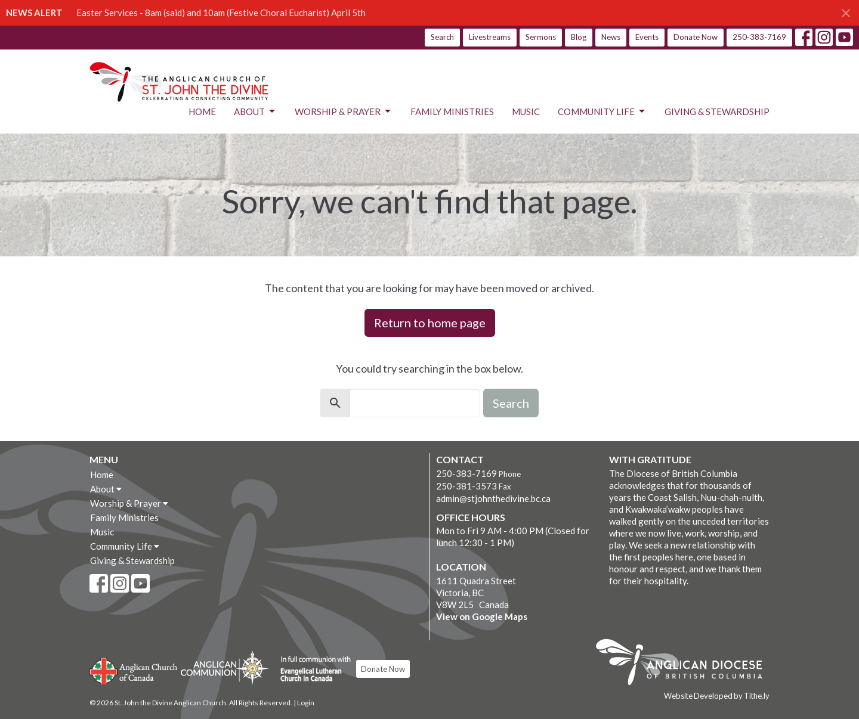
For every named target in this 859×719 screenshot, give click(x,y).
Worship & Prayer (344, 111)
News (610, 37)
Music (526, 111)
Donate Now (695, 37)
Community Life (602, 111)
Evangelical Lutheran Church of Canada (311, 669)
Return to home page (430, 322)
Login (305, 702)
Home (202, 111)
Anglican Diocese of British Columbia (685, 664)
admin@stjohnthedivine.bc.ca (493, 498)
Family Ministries (452, 111)
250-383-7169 (759, 37)
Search (442, 37)
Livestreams (490, 37)
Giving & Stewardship (717, 111)
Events (647, 37)
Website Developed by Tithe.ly (717, 696)
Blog (578, 37)
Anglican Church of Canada (133, 669)
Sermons (541, 37)
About (255, 111)
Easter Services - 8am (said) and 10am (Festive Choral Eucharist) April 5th (221, 12)
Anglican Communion (224, 667)
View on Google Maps (481, 616)
